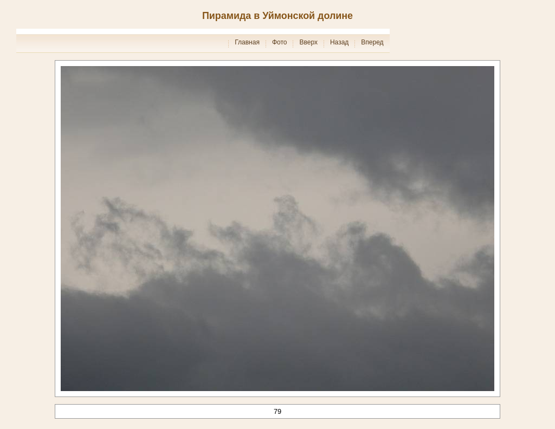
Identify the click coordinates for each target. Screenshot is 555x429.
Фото (279, 42)
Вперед (372, 42)
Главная (247, 42)
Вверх (308, 42)
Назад (339, 42)
